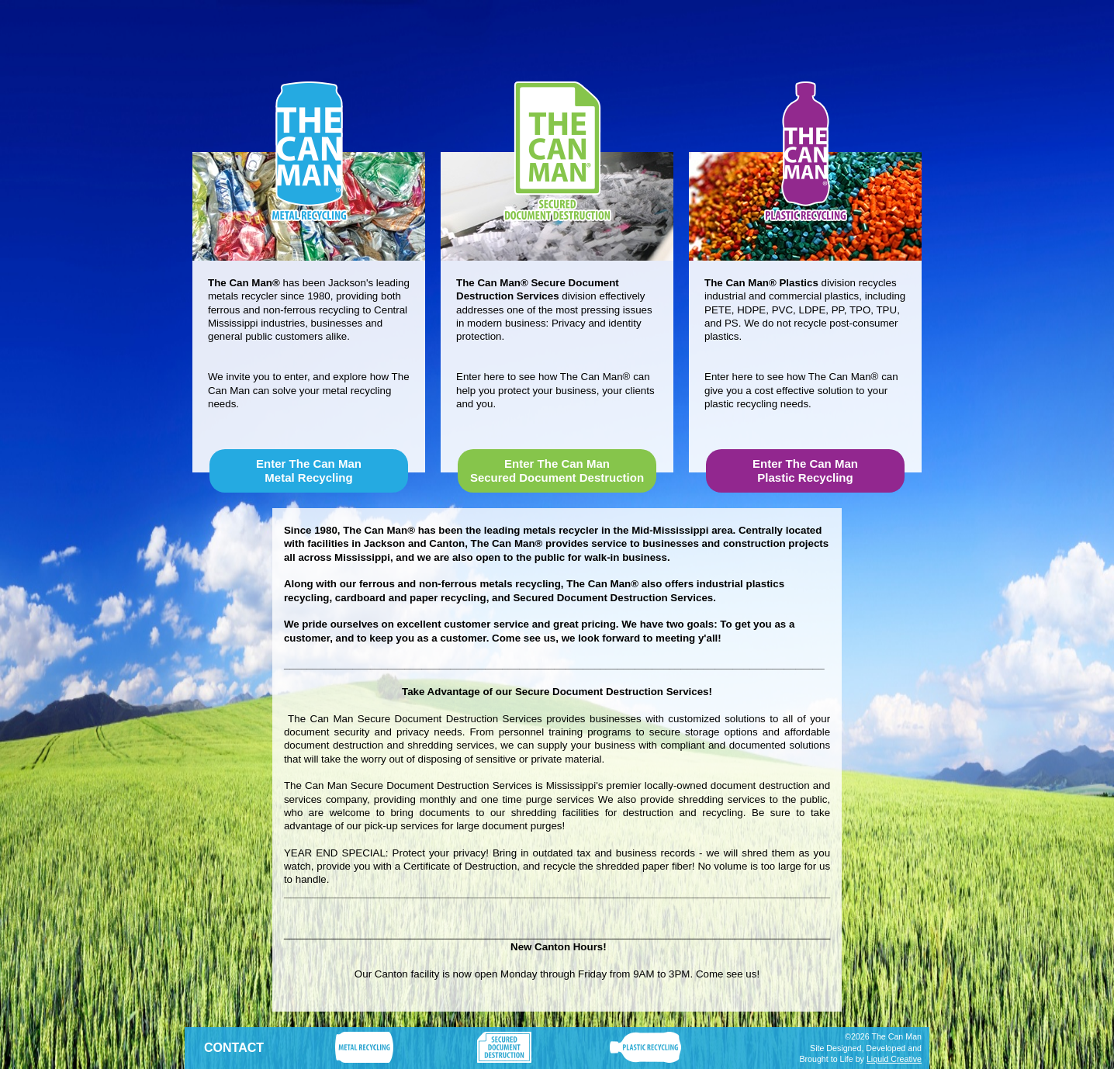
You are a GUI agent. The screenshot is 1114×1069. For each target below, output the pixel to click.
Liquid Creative (894, 1059)
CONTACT (234, 1047)
